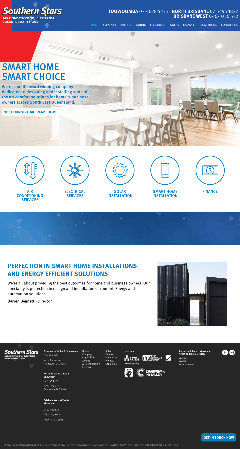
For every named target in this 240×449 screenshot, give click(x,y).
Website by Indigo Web (152, 443)
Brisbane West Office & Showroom (56, 401)
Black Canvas (171, 443)
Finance (188, 25)
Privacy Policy (133, 443)
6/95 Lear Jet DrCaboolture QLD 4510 (55, 387)
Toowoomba (136, 11)
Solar (173, 25)
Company (108, 25)
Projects (109, 361)
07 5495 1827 (51, 381)
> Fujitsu (183, 359)
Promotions (207, 25)
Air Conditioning (132, 25)
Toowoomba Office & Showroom (61, 352)
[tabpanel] (120, 88)
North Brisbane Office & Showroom (56, 375)
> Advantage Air (187, 365)
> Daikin (183, 362)
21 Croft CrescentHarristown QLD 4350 (55, 362)
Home (93, 25)
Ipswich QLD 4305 (53, 418)
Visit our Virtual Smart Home (31, 112)
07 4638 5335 (51, 356)
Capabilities (89, 358)
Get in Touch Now (218, 437)
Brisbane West (205, 16)
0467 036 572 (51, 408)
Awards (86, 361)
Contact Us (229, 25)
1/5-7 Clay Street (52, 413)
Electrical (157, 25)
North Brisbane (204, 11)
